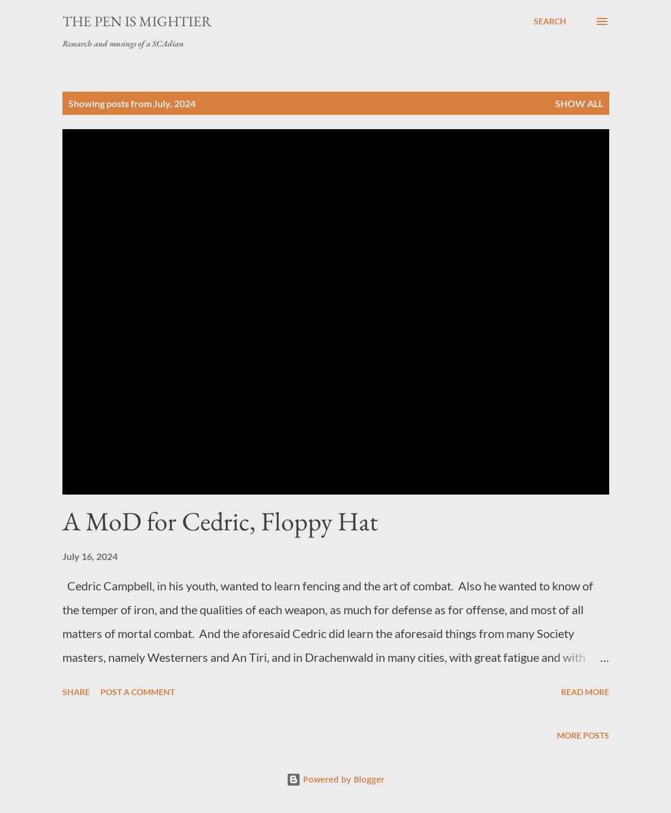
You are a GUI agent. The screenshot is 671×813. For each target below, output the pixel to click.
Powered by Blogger (335, 779)
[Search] (550, 21)
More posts (583, 735)
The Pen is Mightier (137, 21)
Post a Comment (137, 692)
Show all (579, 103)
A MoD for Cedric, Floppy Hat (220, 521)
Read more (585, 692)
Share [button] (76, 692)
